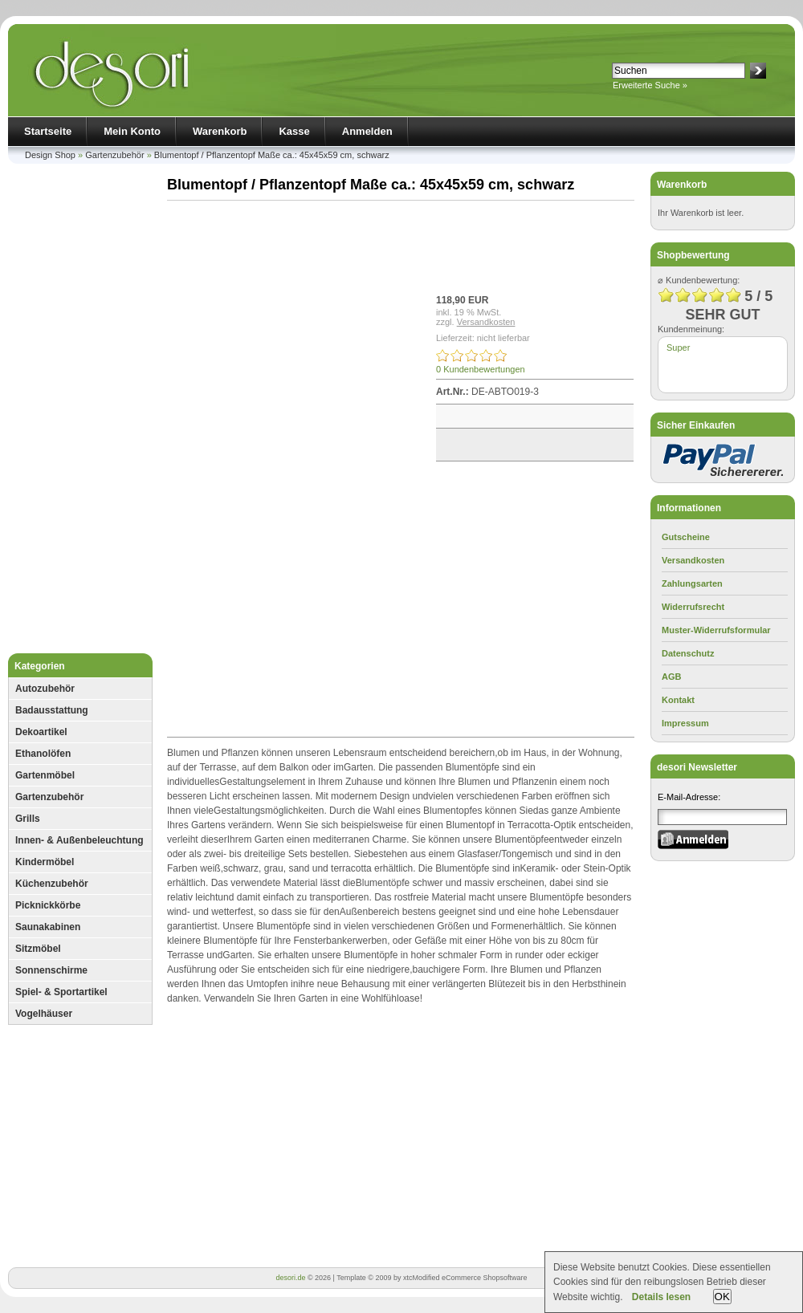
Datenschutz (688, 653)
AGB (671, 676)
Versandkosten (486, 322)
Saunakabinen (47, 927)
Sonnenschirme (51, 970)
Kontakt (678, 700)
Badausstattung (51, 710)
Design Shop (50, 155)
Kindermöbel (44, 862)
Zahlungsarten (692, 583)
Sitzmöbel (38, 948)
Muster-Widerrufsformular (716, 630)
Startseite (47, 131)
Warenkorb (220, 131)
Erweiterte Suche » (650, 85)
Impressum (685, 723)
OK (722, 1297)
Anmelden (367, 131)
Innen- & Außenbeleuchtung (79, 840)
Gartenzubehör (114, 155)
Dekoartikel (41, 732)
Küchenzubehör (51, 883)
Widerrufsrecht (693, 607)
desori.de (290, 1278)
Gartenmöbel (45, 775)
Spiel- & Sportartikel (61, 992)
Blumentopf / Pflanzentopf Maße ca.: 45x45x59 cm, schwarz (271, 155)
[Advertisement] (80, 412)
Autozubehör (45, 688)
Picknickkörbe (47, 905)
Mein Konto (132, 131)
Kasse (294, 131)
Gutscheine (686, 537)
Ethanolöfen (43, 753)
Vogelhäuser (43, 1013)
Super (678, 347)
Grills (27, 818)
